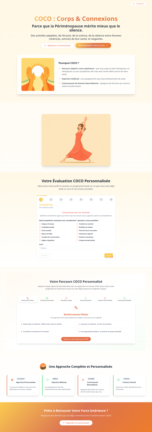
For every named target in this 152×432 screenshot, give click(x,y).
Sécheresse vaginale (86, 234)
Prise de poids (46, 230)
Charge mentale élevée (87, 240)
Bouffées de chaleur (86, 227)
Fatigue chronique (48, 224)
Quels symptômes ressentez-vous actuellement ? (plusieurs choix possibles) (68, 220)
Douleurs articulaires (86, 237)
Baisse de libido (47, 234)
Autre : (41, 244)
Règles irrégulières (48, 240)
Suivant (108, 255)
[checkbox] (40, 224)
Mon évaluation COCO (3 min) (93, 45)
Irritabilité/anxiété (48, 227)
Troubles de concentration (51, 237)
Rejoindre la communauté (57, 45)
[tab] (27, 299)
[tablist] (76, 297)
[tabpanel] (76, 323)
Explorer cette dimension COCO (76, 339)
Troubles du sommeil (86, 224)
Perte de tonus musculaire (88, 230)
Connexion (138, 4)
